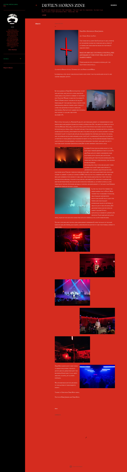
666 (12, 27)
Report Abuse (8, 67)
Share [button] (37, 24)
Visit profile (12, 49)
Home (44, 15)
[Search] (114, 5)
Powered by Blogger (76, 466)
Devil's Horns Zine (63, 5)
